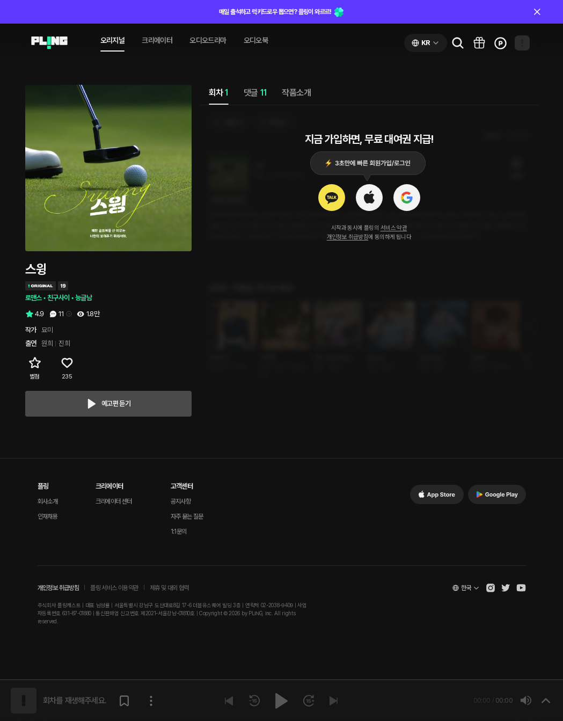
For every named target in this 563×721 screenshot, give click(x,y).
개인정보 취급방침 (348, 237)
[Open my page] (522, 43)
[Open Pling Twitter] (505, 588)
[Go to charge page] (500, 43)
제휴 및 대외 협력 (169, 588)
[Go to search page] (458, 43)
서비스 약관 (394, 227)
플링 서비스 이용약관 (114, 588)
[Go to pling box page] (479, 43)
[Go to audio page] (49, 43)
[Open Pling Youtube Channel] (521, 588)
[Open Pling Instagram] (490, 588)
